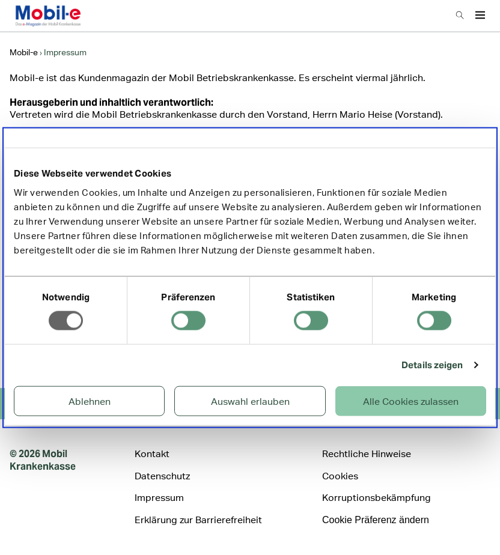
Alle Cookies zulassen (411, 401)
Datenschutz (162, 476)
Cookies (340, 476)
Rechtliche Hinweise (366, 453)
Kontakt (152, 453)
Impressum (159, 497)
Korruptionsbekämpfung (376, 497)
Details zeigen (432, 365)
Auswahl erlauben (250, 401)
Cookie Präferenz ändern (375, 520)
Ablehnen (90, 401)
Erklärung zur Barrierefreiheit (198, 520)
